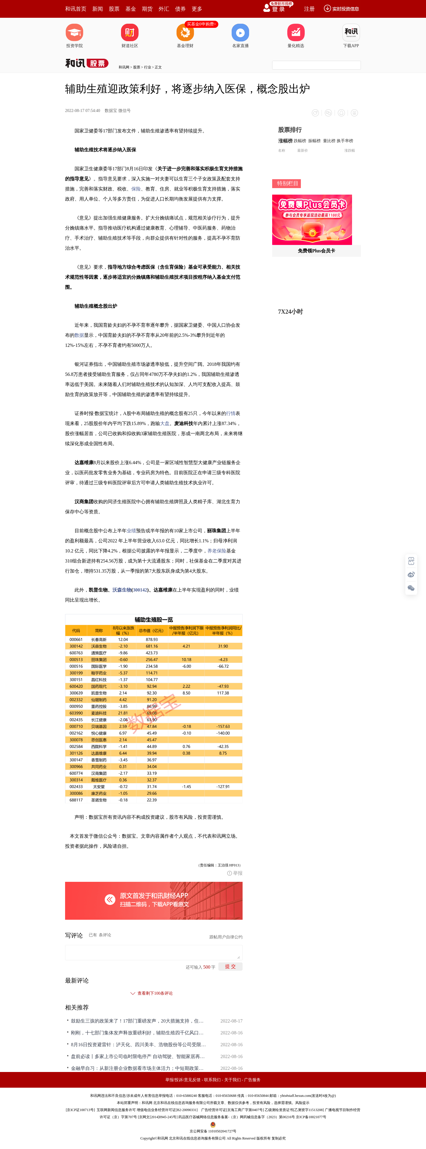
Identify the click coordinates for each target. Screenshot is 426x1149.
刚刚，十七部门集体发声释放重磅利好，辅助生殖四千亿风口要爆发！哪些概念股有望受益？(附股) (139, 1032)
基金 (130, 9)
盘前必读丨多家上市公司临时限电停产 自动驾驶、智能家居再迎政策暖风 (139, 1056)
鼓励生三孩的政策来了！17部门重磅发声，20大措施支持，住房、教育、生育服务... (139, 1020)
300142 (140, 589)
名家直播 (240, 36)
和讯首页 (75, 9)
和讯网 (124, 67)
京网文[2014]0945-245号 (157, 1117)
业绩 (131, 530)
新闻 (97, 9)
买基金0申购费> (201, 24)
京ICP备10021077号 (311, 1117)
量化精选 (296, 36)
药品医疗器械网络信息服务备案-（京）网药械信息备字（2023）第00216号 (236, 1117)
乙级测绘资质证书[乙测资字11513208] (294, 1110)
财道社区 (130, 36)
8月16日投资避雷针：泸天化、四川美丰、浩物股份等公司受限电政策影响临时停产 (139, 1044)
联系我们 (212, 1080)
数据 (79, 335)
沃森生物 (121, 589)
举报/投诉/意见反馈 (183, 1080)
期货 (147, 9)
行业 (147, 67)
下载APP (351, 36)
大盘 (165, 423)
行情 (230, 413)
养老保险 (216, 550)
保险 (136, 188)
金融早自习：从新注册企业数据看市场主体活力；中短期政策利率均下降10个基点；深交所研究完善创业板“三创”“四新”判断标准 (139, 1068)
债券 (180, 9)
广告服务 (252, 1080)
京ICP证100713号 (80, 1110)
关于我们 (232, 1080)
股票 (114, 9)
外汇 (164, 9)
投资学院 (74, 36)
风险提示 (302, 1103)
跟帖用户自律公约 (226, 937)
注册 (309, 9)
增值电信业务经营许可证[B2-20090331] (167, 1110)
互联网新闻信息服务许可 (116, 1110)
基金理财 (185, 36)
